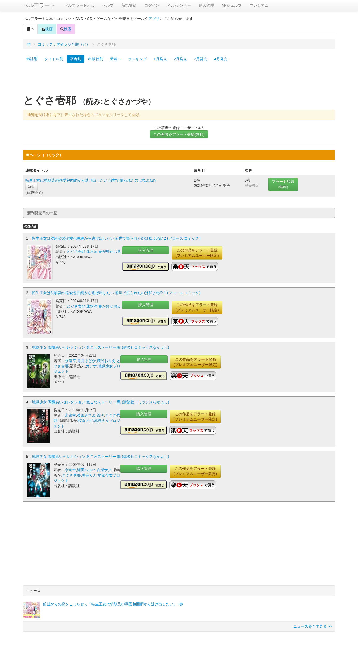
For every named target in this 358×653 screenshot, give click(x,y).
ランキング (137, 59)
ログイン (151, 5)
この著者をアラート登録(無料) (178, 134)
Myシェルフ (232, 5)
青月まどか (86, 361)
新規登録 (128, 5)
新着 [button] (115, 59)
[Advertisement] (179, 81)
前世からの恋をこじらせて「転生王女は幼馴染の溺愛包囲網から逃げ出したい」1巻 (113, 604)
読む (31, 186)
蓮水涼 (91, 251)
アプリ (154, 19)
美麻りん (89, 475)
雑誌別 (32, 59)
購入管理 (206, 5)
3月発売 (200, 59)
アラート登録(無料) (283, 184)
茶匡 (100, 415)
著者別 (75, 59)
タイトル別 (53, 59)
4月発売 (220, 59)
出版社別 (95, 59)
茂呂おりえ (106, 361)
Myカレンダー (179, 5)
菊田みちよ (86, 415)
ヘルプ (107, 5)
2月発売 (180, 59)
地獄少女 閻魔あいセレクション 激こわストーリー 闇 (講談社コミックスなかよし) (100, 347)
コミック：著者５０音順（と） (64, 44)
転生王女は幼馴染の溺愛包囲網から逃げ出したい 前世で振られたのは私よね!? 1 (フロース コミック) (116, 293)
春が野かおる (110, 251)
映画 (47, 29)
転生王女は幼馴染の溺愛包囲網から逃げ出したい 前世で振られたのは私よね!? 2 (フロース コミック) (116, 238)
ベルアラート (39, 5)
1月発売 (160, 59)
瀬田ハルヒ (86, 470)
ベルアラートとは (79, 5)
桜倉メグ (85, 420)
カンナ (91, 366)
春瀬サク (104, 470)
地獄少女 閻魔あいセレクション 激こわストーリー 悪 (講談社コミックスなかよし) (100, 402)
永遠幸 (70, 361)
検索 (65, 29)
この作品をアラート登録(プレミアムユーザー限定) (197, 253)
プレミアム (259, 5)
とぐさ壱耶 (76, 251)
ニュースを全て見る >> (312, 626)
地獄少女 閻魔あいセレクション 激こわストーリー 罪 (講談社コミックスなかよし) (100, 456)
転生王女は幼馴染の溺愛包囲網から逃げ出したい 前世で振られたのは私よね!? (90, 180)
